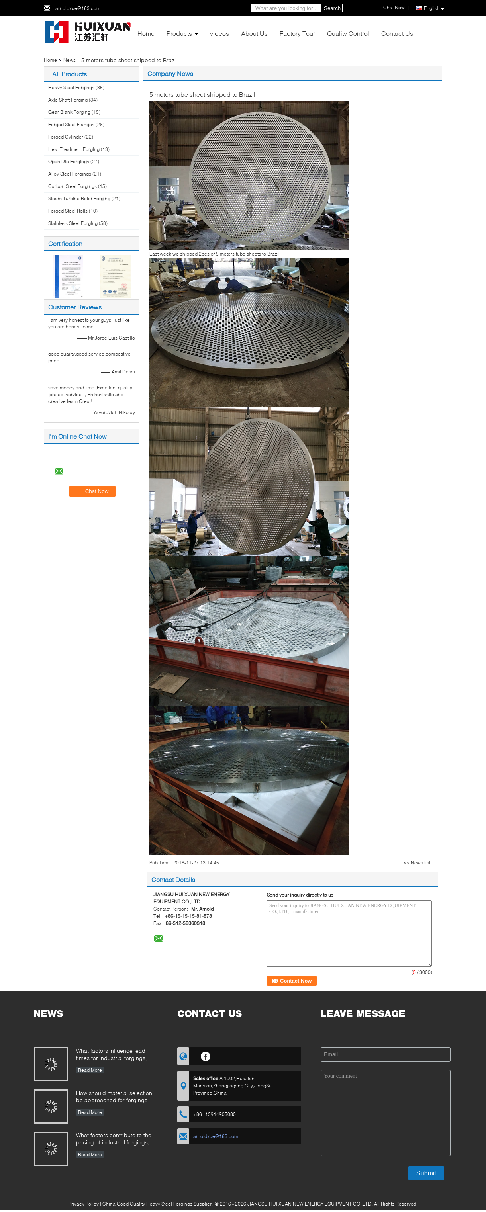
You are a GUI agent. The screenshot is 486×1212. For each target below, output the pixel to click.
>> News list (416, 863)
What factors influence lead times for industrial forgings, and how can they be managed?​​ (111, 1055)
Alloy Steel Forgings (69, 174)
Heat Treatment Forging (74, 149)
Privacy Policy (84, 1204)
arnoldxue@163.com (77, 8)
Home (146, 33)
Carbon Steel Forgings (72, 186)
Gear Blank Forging (69, 112)
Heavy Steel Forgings (71, 87)
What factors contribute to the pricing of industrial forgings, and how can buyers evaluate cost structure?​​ (113, 1139)
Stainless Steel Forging (73, 223)
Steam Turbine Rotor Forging (79, 198)
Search (332, 8)
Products (179, 33)
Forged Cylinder (65, 137)
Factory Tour (297, 33)
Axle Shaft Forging (68, 100)
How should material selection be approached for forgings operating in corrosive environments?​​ (114, 1097)
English (434, 8)
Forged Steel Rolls (68, 211)
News (69, 60)
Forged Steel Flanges (71, 124)
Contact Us (397, 33)
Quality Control (348, 33)
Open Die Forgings (68, 161)
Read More (90, 1070)
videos (219, 33)
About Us (254, 33)
